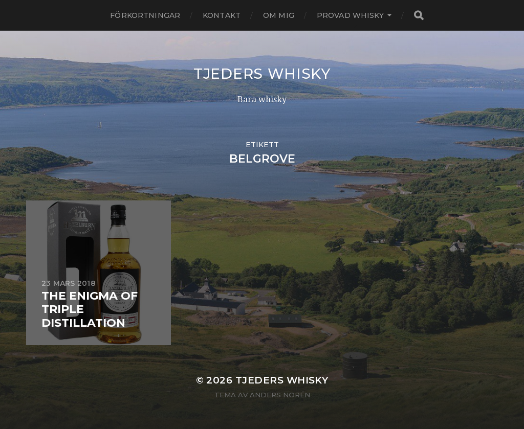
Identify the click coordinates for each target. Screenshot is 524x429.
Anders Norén (280, 395)
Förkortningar (145, 15)
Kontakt (222, 15)
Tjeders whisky (262, 73)
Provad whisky (350, 15)
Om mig (278, 15)
